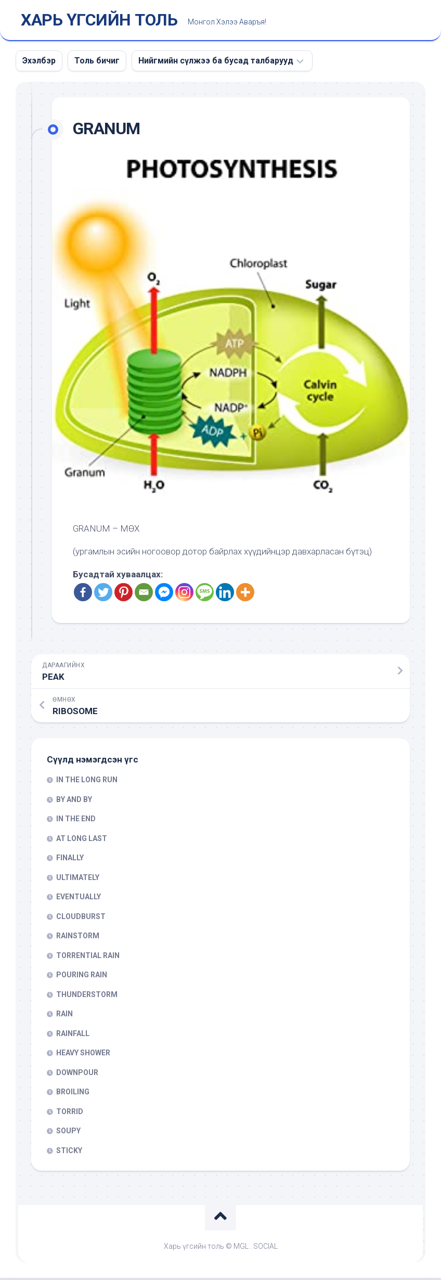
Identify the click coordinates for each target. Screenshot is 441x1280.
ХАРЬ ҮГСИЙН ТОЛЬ (99, 21)
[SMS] (205, 594)
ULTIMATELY (77, 879)
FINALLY (70, 860)
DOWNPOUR (77, 1074)
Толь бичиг (97, 63)
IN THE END (76, 821)
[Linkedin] (225, 594)
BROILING (72, 1094)
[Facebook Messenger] (164, 594)
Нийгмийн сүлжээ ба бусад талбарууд (215, 63)
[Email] (144, 594)
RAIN (64, 1016)
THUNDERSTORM (87, 996)
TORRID (69, 1113)
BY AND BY (74, 801)
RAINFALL (72, 1035)
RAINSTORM (77, 938)
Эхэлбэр (39, 63)
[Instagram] (184, 594)
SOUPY (68, 1133)
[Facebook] (83, 594)
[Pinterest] (123, 594)
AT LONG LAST (81, 840)
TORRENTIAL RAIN (88, 957)
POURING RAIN (81, 977)
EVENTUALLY (78, 899)
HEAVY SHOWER (83, 1055)
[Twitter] (103, 594)
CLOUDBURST (81, 918)
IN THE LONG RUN (87, 782)
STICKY (69, 1152)
